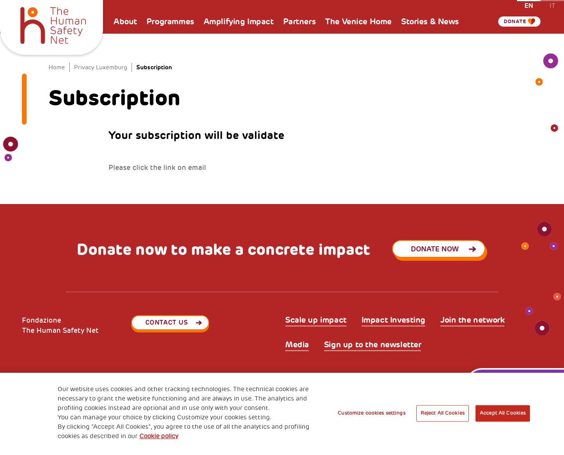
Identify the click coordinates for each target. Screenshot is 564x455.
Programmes (170, 21)
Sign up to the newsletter (372, 345)
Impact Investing (393, 320)
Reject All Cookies (443, 413)
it (552, 5)
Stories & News (430, 21)
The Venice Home (358, 21)
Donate (511, 21)
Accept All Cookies (503, 413)
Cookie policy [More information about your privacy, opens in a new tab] (158, 436)
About (125, 21)
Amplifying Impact (239, 21)
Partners (299, 21)
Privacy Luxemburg (100, 67)
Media (297, 345)
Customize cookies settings (371, 413)
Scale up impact (316, 320)
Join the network (472, 320)
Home (57, 67)
